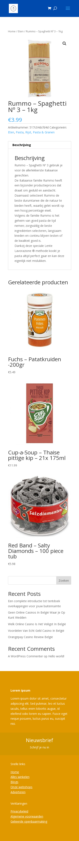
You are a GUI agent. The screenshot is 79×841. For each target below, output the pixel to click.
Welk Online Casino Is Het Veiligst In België (37, 624)
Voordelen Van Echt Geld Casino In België (36, 631)
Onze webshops (21, 787)
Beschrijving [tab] (21, 145)
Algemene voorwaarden (27, 816)
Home (12, 31)
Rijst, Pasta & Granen (40, 132)
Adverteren (18, 792)
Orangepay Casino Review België (30, 637)
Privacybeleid (19, 811)
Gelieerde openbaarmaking (29, 821)
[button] (64, 43)
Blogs (14, 782)
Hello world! (56, 656)
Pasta (20, 132)
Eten (21, 31)
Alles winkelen (20, 777)
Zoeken (64, 580)
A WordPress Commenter (25, 656)
